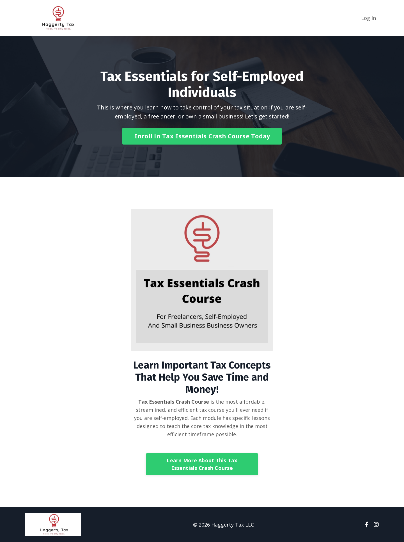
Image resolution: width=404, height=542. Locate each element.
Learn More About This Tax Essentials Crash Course (202, 464)
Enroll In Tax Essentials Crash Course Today (202, 136)
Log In (368, 18)
